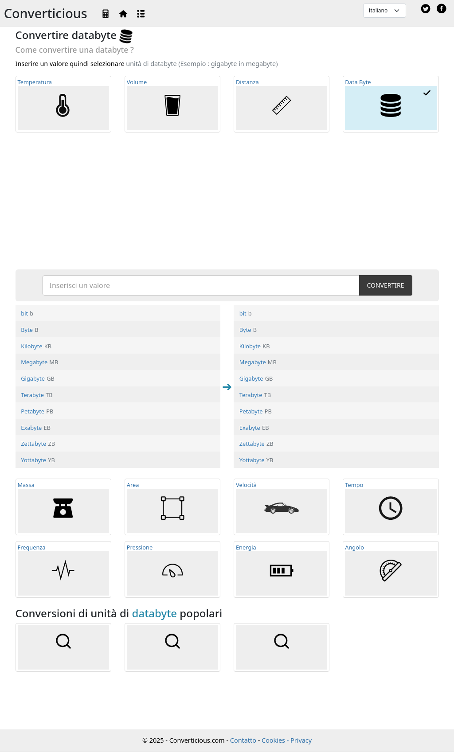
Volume (172, 104)
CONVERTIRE (385, 285)
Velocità (281, 507)
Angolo (390, 569)
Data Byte (390, 104)
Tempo (390, 507)
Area (172, 507)
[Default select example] (384, 11)
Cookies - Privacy (287, 740)
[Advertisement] (227, 200)
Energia (281, 569)
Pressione (172, 569)
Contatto (243, 740)
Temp (63, 104)
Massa (63, 507)
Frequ (63, 569)
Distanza (281, 104)
